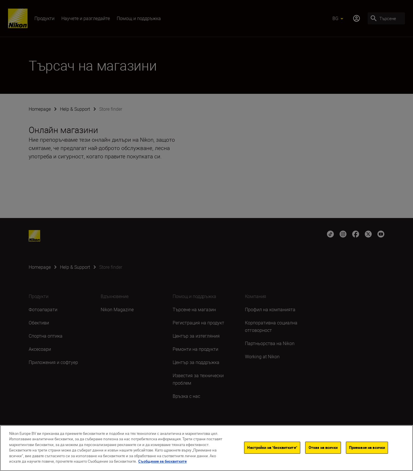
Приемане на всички (367, 448)
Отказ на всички (323, 448)
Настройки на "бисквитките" (272, 448)
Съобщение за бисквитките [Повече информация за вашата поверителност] (162, 462)
